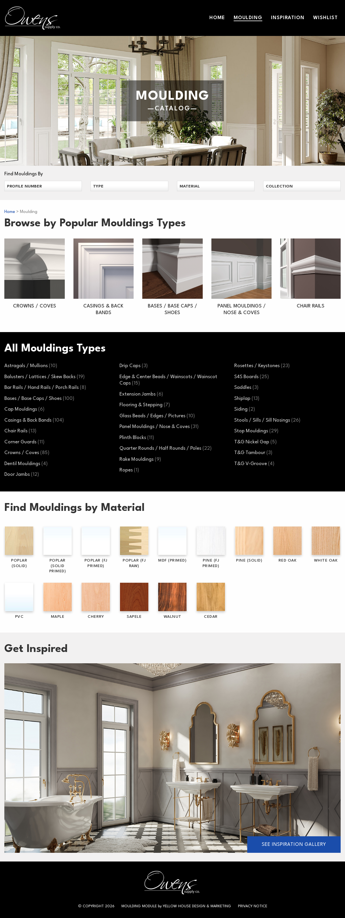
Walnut (172, 601)
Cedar (211, 601)
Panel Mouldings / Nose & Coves (159, 426)
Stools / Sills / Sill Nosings (267, 420)
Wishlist (325, 17)
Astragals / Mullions (30, 365)
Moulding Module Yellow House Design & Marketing (176, 906)
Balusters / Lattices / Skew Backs (44, 376)
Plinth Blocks (136, 437)
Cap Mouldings (24, 409)
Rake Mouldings (140, 459)
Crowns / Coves (26, 452)
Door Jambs (21, 474)
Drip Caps (133, 365)
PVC (19, 601)
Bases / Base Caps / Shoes (39, 398)
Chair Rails (20, 431)
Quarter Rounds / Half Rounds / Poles (165, 448)
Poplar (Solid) (19, 547)
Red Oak (287, 544)
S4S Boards (251, 376)
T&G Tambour (253, 452)
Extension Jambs (141, 394)
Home (217, 17)
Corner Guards (24, 442)
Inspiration (288, 17)
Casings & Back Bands (34, 420)
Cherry (96, 601)
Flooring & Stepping (144, 404)
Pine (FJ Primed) (211, 547)
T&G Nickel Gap (255, 442)
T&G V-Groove (254, 463)
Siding (244, 409)
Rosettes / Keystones (262, 365)
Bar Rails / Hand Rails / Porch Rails (45, 387)
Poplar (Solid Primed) (57, 550)
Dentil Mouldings (26, 463)
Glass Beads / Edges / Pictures (157, 416)
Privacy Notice (252, 906)
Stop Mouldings (256, 431)
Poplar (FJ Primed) (96, 547)
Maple (57, 601)
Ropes (129, 470)
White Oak (326, 544)
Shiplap (246, 398)
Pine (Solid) (249, 544)
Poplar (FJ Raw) (134, 547)
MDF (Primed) (172, 544)
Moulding (248, 17)
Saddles (246, 387)
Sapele (134, 601)
